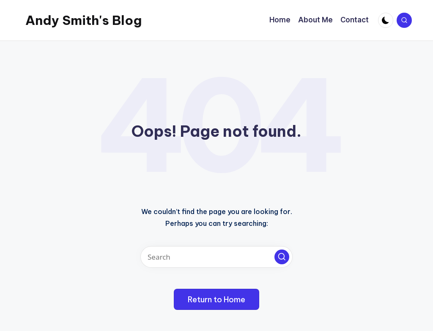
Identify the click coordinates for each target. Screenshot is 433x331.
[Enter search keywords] (216, 257)
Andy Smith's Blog (83, 20)
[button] (281, 257)
